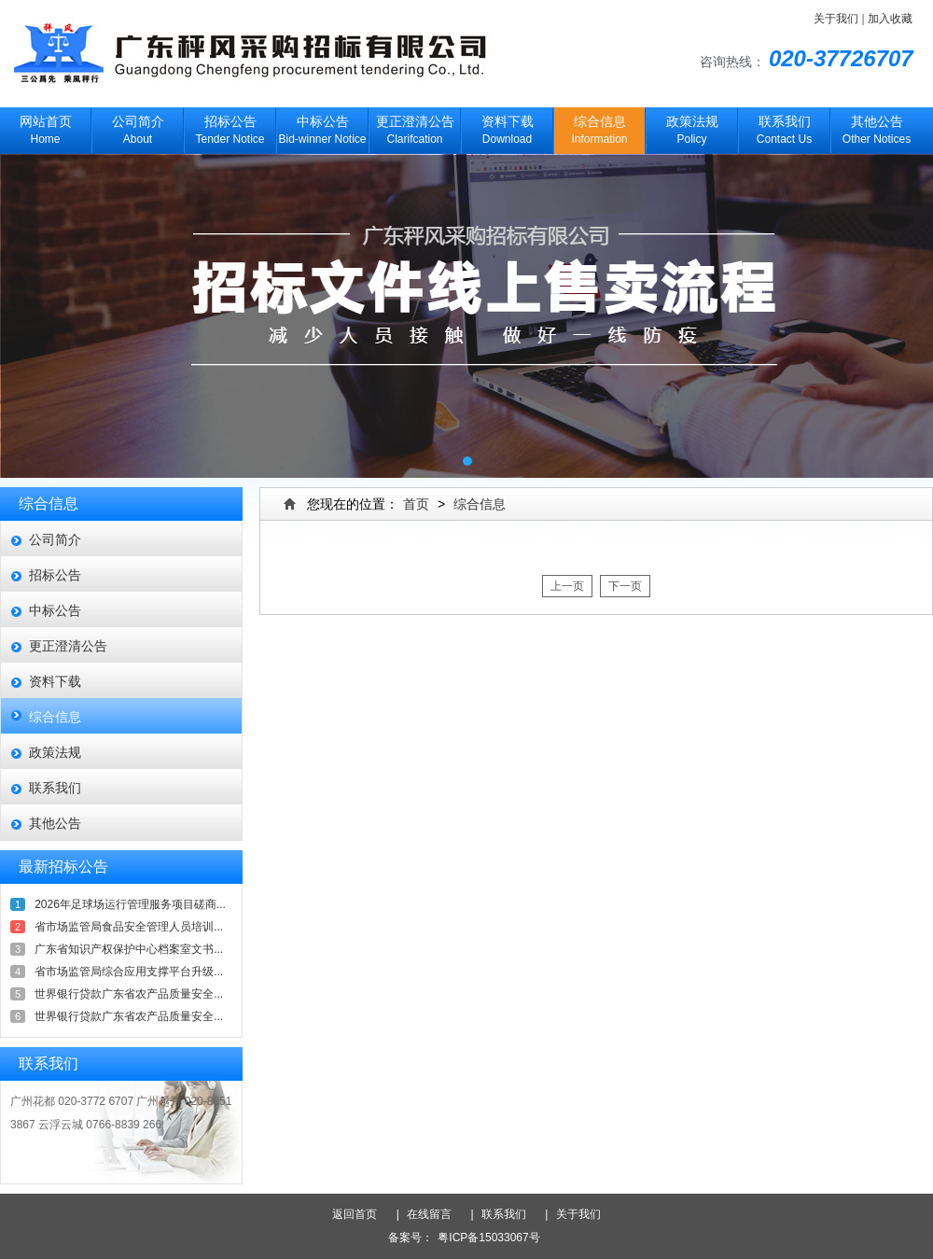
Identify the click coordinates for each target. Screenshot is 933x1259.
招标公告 (55, 574)
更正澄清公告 (68, 645)
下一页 (625, 586)
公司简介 (55, 539)
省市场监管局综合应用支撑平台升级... (129, 971)
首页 (416, 504)
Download (507, 126)
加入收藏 (890, 18)
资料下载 (55, 681)
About (137, 126)
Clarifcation (414, 126)
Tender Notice (230, 126)
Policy (692, 126)
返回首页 (361, 1214)
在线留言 (435, 1214)
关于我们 (836, 18)
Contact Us (784, 126)
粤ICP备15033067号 (488, 1237)
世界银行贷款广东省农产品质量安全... (129, 993)
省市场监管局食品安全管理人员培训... (129, 926)
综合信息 (55, 716)
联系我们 (55, 787)
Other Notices (876, 126)
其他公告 (55, 823)
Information (599, 126)
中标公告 (55, 610)
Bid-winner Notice (322, 126)
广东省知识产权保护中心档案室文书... (129, 949)
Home (45, 126)
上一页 (567, 586)
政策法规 (55, 752)
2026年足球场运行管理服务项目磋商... (130, 904)
